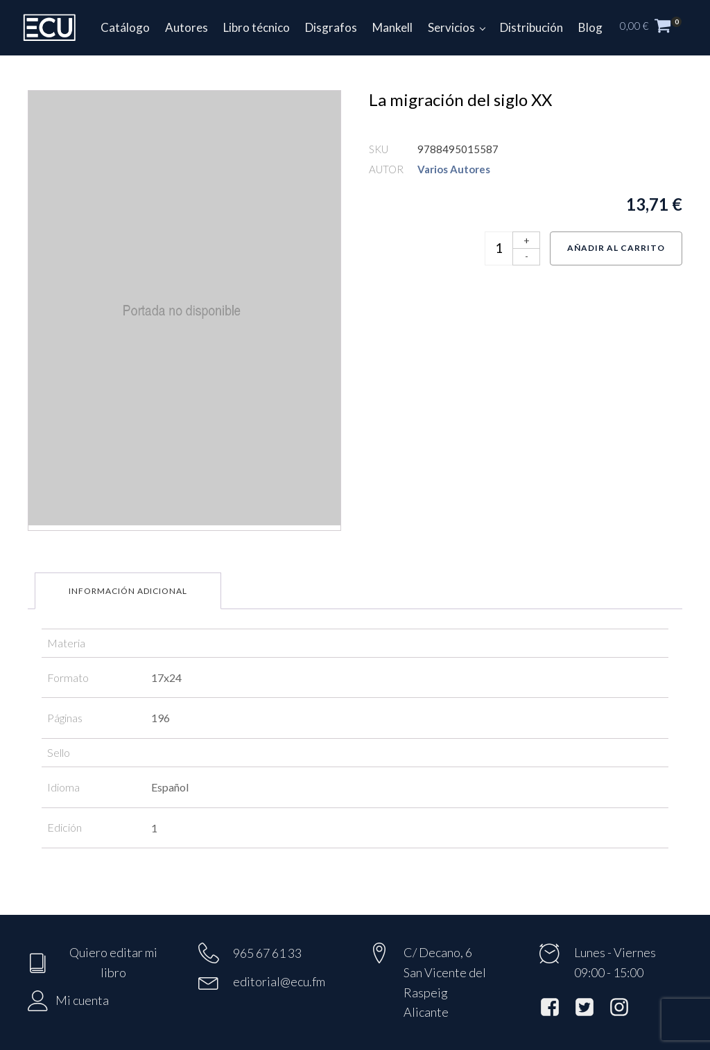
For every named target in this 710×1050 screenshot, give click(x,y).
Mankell (392, 27)
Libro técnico (256, 27)
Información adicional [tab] (128, 591)
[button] (658, 28)
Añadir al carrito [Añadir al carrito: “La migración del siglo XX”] (616, 248)
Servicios (451, 27)
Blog (590, 27)
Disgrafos (331, 27)
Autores (186, 27)
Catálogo (125, 27)
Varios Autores (453, 169)
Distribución (531, 27)
